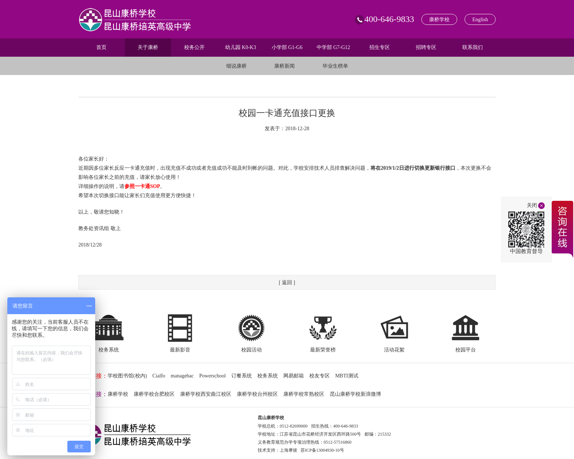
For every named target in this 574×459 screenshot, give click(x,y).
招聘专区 (426, 47)
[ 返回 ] (287, 282)
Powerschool (212, 376)
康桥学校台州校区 (257, 394)
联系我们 (472, 47)
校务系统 (267, 376)
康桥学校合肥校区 (154, 394)
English (480, 19)
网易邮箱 (293, 376)
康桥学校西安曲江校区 (205, 394)
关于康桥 (148, 47)
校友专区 (319, 376)
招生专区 (379, 47)
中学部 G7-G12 (333, 47)
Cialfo (158, 376)
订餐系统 (241, 376)
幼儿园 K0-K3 (240, 47)
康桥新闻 (284, 66)
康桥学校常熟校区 (303, 394)
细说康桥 (236, 66)
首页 (101, 47)
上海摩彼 (288, 450)
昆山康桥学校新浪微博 (355, 394)
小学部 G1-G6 (287, 47)
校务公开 (194, 47)
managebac (182, 376)
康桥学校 (439, 19)
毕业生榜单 (335, 66)
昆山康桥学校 (271, 417)
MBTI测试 (346, 376)
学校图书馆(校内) (127, 376)
